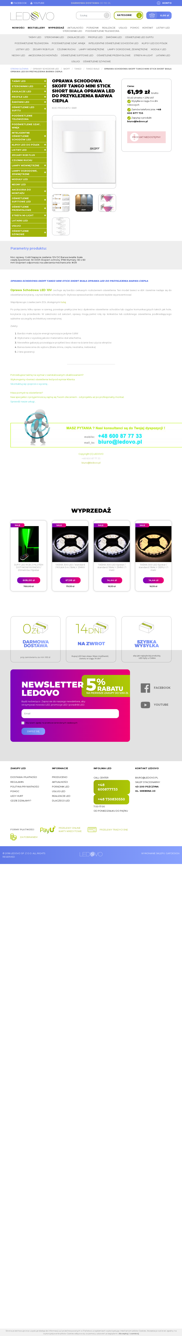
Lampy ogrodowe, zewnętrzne (127, 49)
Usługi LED (58, 791)
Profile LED (95, 37)
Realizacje (108, 27)
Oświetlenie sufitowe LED (77, 55)
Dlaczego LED (61, 800)
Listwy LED (163, 27)
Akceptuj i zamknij (129, 1333)
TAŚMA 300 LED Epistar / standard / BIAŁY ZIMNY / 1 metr (111, 567)
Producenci (59, 777)
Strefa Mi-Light (143, 55)
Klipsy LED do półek (154, 43)
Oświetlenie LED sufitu (139, 37)
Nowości (18, 27)
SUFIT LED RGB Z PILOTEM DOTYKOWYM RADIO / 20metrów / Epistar (28, 567)
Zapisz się (33, 731)
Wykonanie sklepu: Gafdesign (160, 853)
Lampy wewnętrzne (91, 49)
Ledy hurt (16, 796)
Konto (167, 3)
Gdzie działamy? (20, 800)
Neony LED (18, 55)
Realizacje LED (61, 796)
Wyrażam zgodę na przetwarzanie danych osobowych (51, 723)
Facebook (18, 3)
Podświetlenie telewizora (102, 31)
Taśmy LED (35, 37)
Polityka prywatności (24, 786)
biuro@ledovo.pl (91, 462)
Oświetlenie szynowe (97, 61)
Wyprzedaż (56, 27)
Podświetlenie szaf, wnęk (68, 43)
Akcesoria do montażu (43, 55)
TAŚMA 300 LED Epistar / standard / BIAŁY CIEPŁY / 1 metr (153, 567)
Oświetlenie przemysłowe (114, 55)
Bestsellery (36, 27)
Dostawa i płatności (23, 777)
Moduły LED (158, 49)
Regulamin (17, 782)
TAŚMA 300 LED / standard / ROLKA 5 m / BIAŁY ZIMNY (70, 566)
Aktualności (75, 27)
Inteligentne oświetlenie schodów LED (113, 43)
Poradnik (92, 27)
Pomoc (134, 27)
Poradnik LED (60, 786)
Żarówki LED (114, 37)
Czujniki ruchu (66, 49)
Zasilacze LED (76, 37)
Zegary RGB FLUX (43, 49)
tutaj (63, 302)
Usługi (123, 27)
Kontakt (147, 27)
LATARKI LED (163, 55)
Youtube (37, 3)
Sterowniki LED (72, 31)
